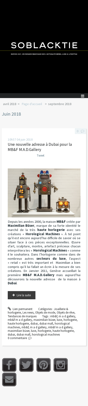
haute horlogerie (18, 324)
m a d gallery (67, 316)
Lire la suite (24, 295)
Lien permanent (20, 309)
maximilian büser (44, 320)
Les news (28, 313)
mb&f (53, 316)
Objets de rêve (65, 313)
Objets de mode (45, 313)
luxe (59, 320)
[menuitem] (11, 104)
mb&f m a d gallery (20, 320)
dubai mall (46, 324)
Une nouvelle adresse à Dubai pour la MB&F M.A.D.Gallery (40, 147)
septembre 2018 (59, 104)
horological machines (46, 335)
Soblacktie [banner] (44, 46)
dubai (34, 324)
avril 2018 (9, 104)
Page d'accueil (32, 104)
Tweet (40, 155)
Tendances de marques (22, 316)
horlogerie (70, 320)
